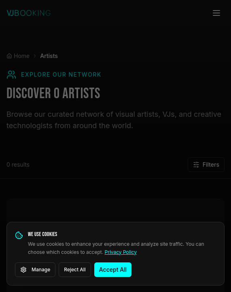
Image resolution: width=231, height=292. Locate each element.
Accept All (113, 269)
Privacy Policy (121, 252)
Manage (35, 269)
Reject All (75, 269)
